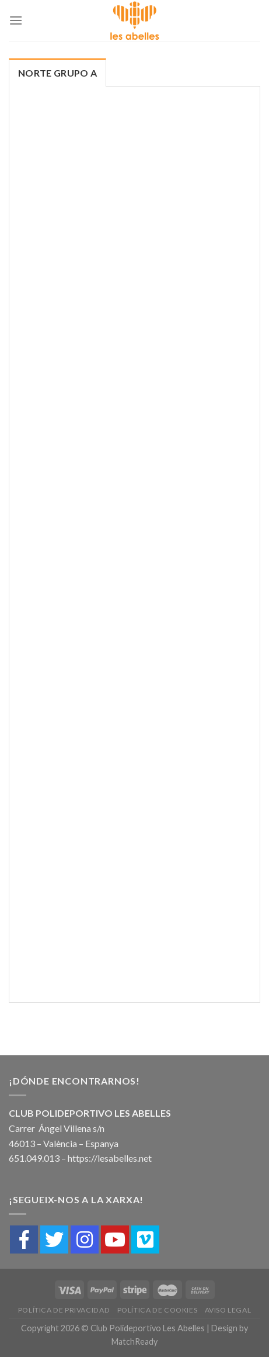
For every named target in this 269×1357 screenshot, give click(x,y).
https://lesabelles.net (110, 1157)
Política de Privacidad (64, 1310)
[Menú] (16, 20)
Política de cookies (157, 1310)
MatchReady (134, 1341)
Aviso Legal (228, 1310)
